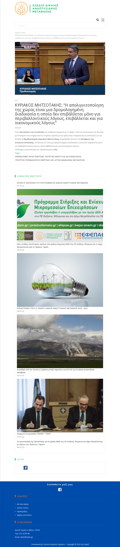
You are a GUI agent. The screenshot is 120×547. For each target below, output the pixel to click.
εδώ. (56, 149)
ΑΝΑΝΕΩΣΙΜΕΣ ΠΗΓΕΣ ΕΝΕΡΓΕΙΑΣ (29, 156)
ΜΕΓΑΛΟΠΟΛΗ (79, 160)
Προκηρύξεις (22, 511)
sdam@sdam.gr (26, 537)
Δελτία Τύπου (22, 508)
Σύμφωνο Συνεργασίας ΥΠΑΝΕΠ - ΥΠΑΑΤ (34, 434)
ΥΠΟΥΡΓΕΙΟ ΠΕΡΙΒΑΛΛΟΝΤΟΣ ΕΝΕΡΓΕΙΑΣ (32, 160)
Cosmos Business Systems (54, 544)
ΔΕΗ (23, 33)
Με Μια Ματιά (22, 504)
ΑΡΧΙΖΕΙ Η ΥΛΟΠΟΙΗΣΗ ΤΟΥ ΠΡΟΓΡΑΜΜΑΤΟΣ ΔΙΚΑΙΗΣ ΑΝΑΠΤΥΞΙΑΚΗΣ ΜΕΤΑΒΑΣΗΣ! (52, 183)
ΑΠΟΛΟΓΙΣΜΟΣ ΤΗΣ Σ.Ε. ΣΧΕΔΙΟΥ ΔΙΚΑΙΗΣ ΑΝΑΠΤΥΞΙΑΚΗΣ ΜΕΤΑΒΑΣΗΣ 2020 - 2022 (52, 308)
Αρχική (17, 33)
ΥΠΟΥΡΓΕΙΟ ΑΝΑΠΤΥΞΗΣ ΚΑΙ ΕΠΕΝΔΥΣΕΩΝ (63, 156)
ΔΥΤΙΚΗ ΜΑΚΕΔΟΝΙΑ (63, 160)
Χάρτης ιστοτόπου (24, 515)
